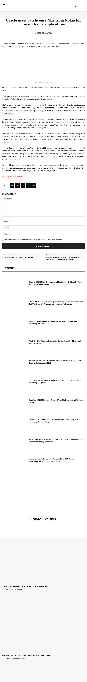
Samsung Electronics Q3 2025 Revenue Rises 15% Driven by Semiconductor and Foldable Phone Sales (52, 460)
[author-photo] (3, 589)
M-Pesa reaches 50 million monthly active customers (27, 655)
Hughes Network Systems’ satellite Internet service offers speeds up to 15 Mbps (62, 258)
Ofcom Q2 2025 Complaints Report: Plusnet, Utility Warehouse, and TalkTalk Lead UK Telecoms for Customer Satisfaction (56, 303)
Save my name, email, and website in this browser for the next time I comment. (34, 240)
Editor (8, 590)
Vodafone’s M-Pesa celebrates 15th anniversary (24, 586)
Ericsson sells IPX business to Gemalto (18, 257)
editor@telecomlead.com (13, 177)
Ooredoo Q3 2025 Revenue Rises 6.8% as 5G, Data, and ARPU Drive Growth (56, 401)
